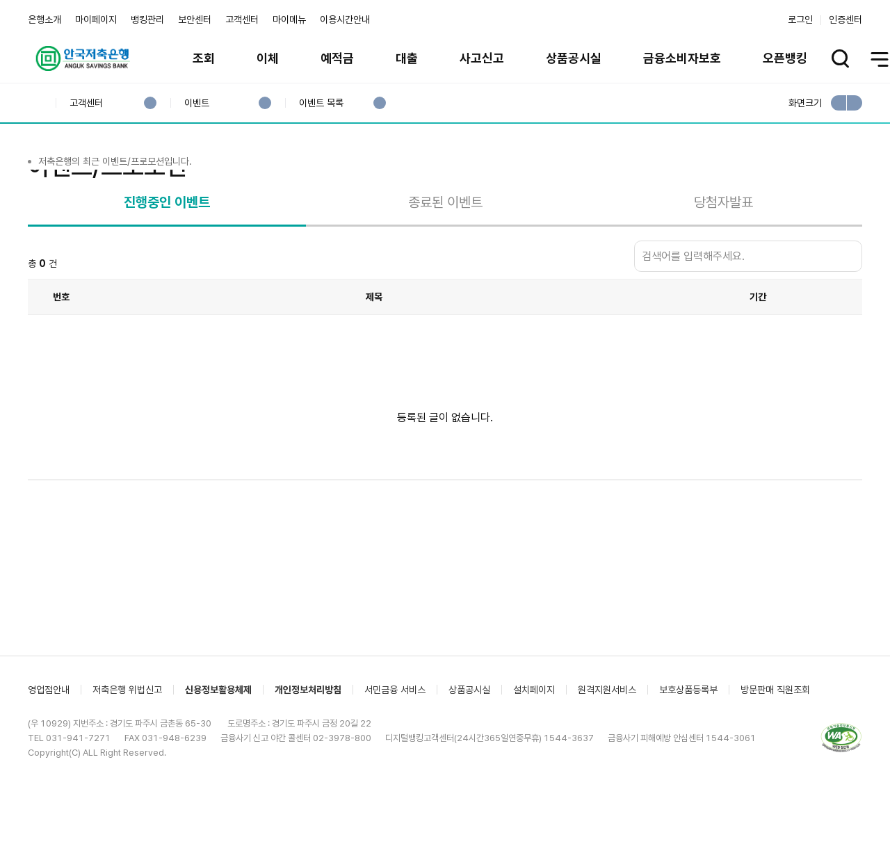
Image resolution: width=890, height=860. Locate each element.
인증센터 (845, 19)
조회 (204, 58)
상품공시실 (573, 58)
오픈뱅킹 (785, 58)
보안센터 (194, 19)
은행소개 (44, 19)
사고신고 (482, 58)
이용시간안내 (345, 19)
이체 (268, 58)
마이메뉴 (289, 19)
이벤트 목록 (320, 103)
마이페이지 (96, 19)
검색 (848, 312)
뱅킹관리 (147, 19)
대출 (407, 58)
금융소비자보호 (682, 58)
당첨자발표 (723, 258)
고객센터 (242, 19)
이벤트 (196, 103)
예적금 (337, 58)
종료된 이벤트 (445, 258)
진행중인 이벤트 (167, 258)
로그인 (800, 19)
